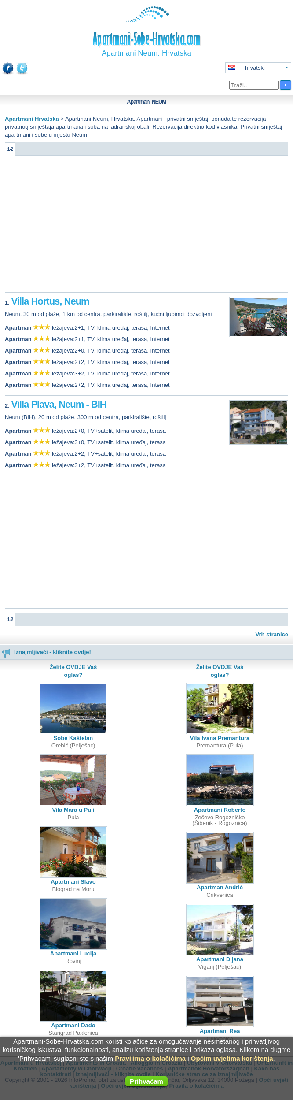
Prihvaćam (146, 1081)
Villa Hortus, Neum (50, 301)
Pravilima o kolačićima (150, 1058)
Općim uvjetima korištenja (232, 1058)
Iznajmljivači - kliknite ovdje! (46, 652)
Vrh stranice (272, 634)
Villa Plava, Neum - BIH (58, 404)
